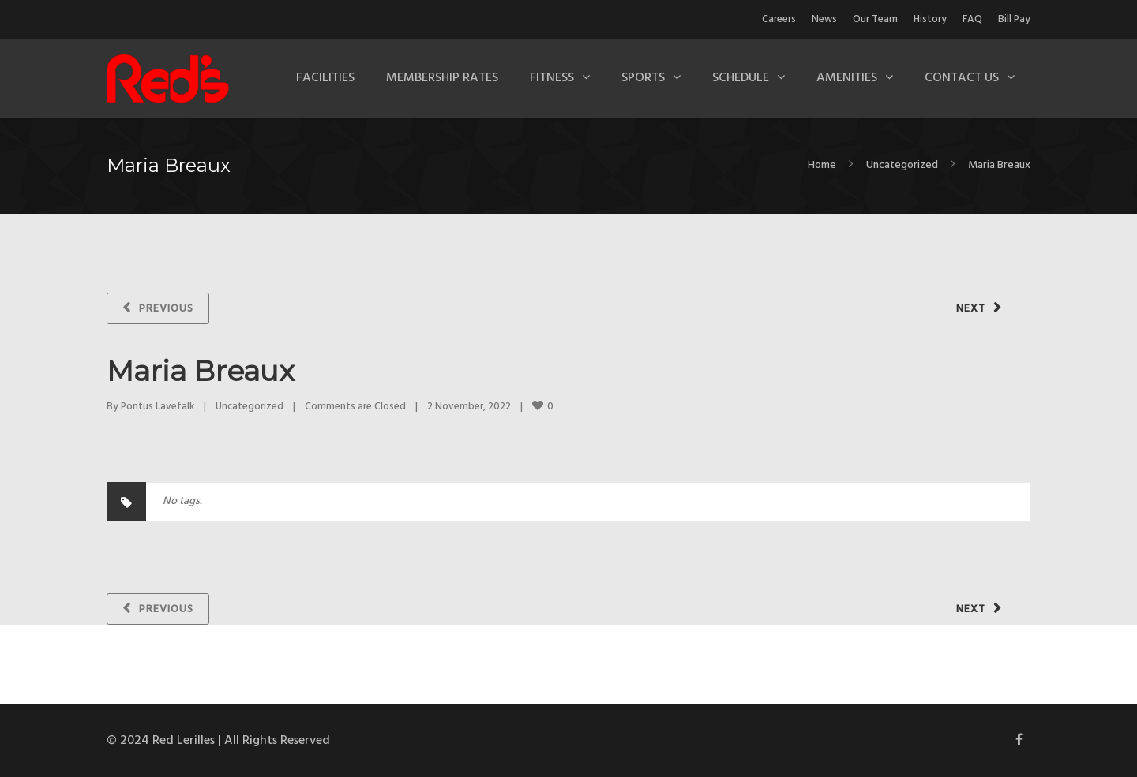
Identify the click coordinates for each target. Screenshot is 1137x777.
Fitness (552, 78)
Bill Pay (1014, 19)
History (930, 19)
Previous (166, 309)
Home (822, 165)
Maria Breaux (201, 370)
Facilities (325, 78)
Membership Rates (442, 78)
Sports (643, 78)
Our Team (875, 19)
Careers (779, 19)
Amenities (846, 78)
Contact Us (962, 78)
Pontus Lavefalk (157, 406)
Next (970, 309)
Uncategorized (902, 165)
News (824, 19)
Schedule (740, 78)
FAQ (972, 19)
